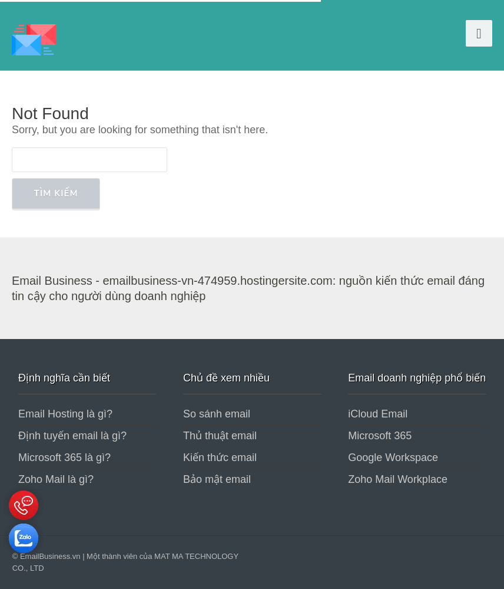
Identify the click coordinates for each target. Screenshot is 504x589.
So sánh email (216, 414)
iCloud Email (377, 414)
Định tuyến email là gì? (72, 436)
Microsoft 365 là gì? (64, 457)
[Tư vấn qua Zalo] (23, 556)
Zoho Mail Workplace (397, 479)
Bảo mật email (217, 479)
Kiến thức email (220, 457)
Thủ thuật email (220, 436)
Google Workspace (393, 457)
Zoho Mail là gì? (56, 479)
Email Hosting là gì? (65, 414)
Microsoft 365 (380, 436)
